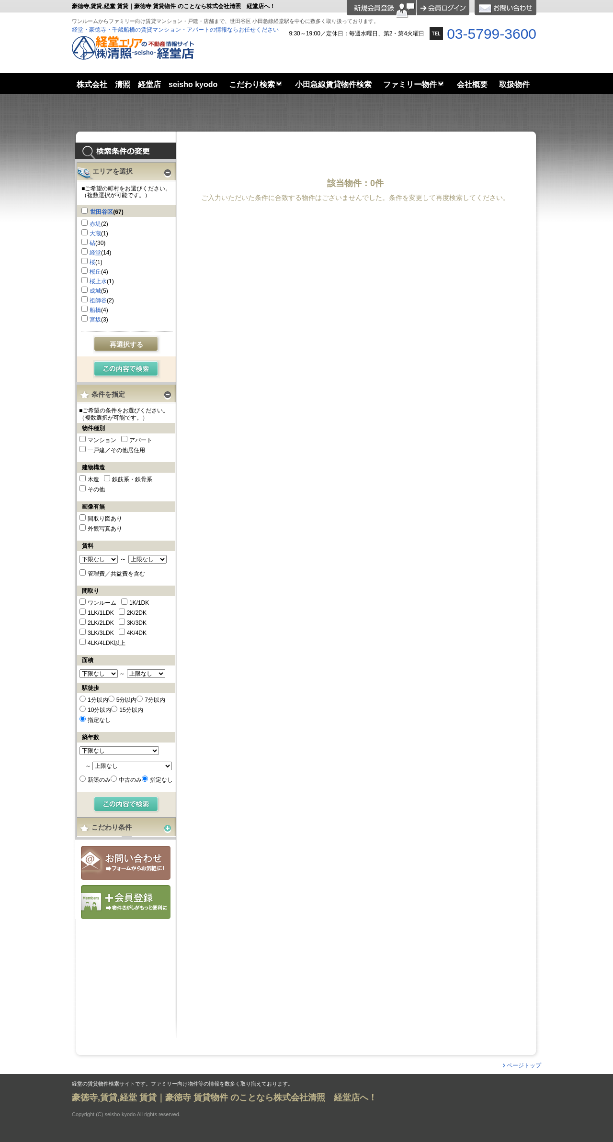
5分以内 (126, 700)
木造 (93, 479)
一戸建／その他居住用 (116, 450)
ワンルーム (102, 602)
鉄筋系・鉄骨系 (132, 479)
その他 (96, 489)
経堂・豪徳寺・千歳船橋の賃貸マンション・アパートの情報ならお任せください (175, 29)
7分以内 (155, 700)
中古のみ (130, 779)
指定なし (99, 720)
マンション (102, 440)
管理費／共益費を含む (116, 573)
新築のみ (99, 779)
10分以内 (99, 710)
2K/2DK (137, 613)
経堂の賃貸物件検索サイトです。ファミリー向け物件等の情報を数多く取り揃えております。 (182, 1084)
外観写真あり (105, 528)
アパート (140, 440)
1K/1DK (139, 602)
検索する (126, 369)
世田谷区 (101, 212)
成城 (95, 291)
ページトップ (524, 1065)
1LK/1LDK (101, 613)
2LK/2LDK (101, 623)
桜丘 (95, 271)
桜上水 (98, 281)
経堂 (95, 252)
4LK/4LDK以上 (106, 643)
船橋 (95, 310)
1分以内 (98, 700)
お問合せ (125, 863)
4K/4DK (137, 633)
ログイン (443, 7)
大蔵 (95, 233)
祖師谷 (98, 300)
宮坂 (95, 319)
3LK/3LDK (101, 633)
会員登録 (125, 902)
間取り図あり (105, 518)
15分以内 (131, 710)
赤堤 (95, 224)
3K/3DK (137, 623)
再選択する (126, 344)
